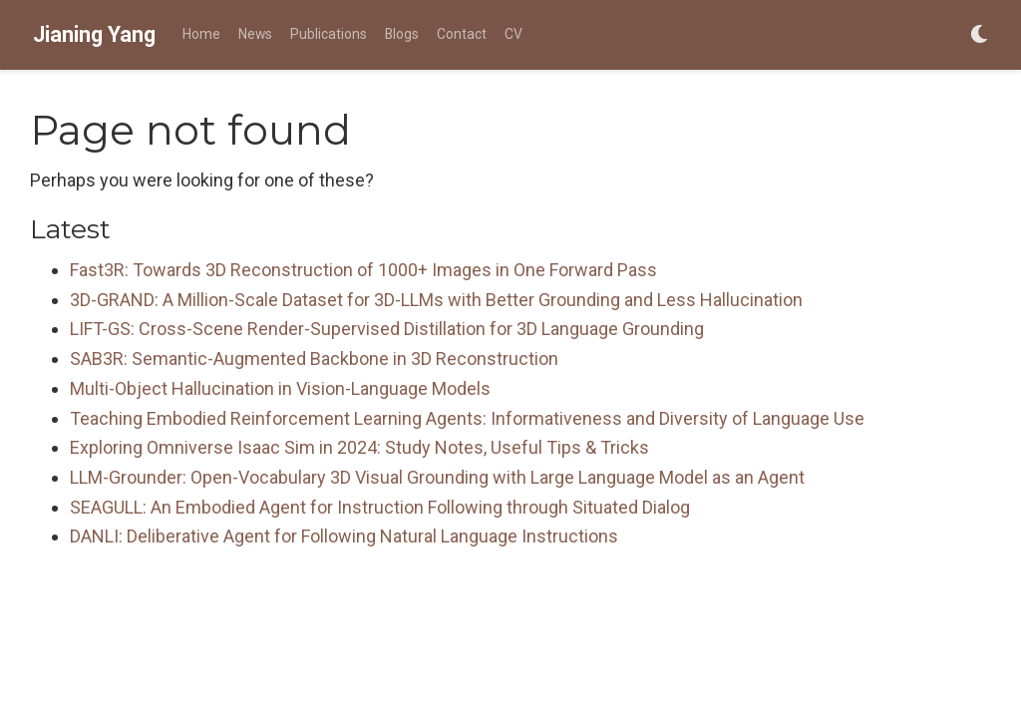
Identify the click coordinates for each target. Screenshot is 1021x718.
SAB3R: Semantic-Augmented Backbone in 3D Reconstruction (314, 358)
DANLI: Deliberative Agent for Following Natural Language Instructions (344, 536)
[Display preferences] (979, 35)
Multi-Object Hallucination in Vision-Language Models (280, 388)
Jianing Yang (94, 34)
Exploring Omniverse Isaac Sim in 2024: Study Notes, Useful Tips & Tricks (359, 447)
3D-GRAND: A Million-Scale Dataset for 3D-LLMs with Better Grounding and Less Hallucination (436, 299)
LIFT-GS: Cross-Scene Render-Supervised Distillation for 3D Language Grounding (387, 328)
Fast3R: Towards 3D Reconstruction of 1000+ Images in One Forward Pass (363, 269)
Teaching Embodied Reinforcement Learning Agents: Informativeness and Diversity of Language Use (467, 418)
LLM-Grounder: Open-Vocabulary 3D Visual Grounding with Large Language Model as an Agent (437, 477)
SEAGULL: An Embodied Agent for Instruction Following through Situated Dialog (380, 507)
